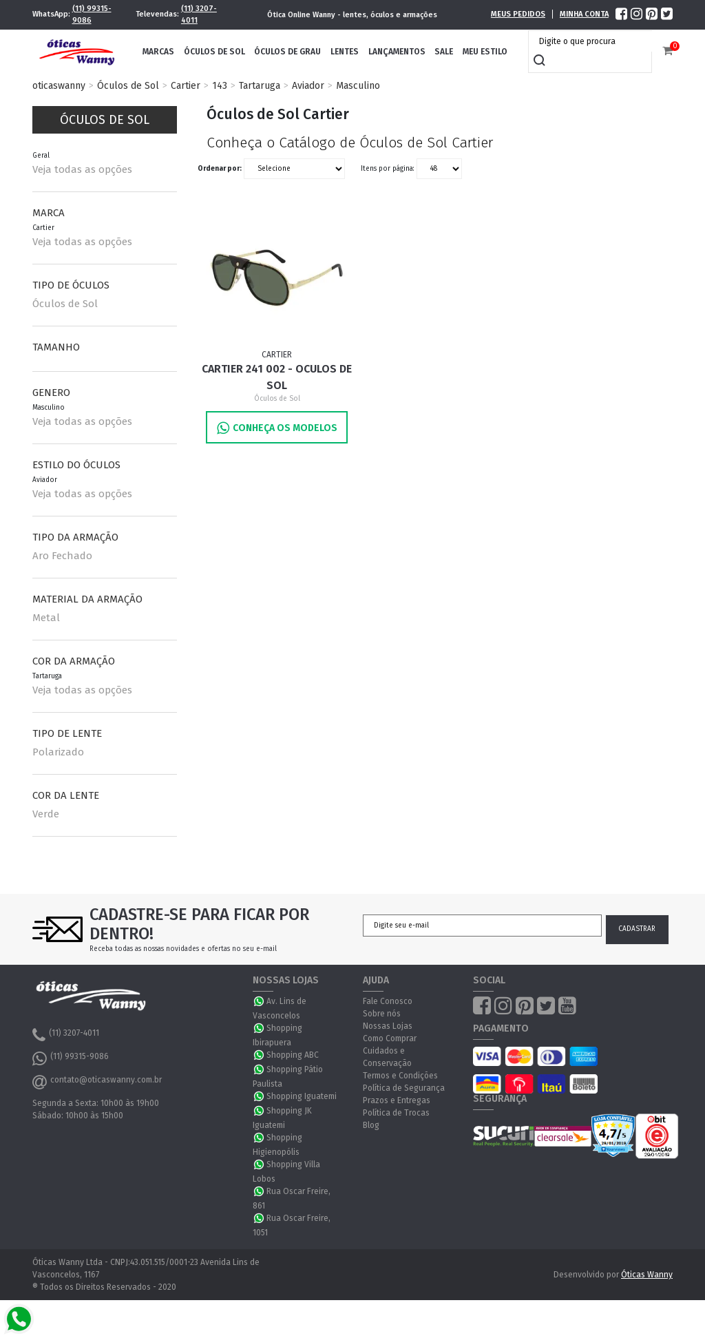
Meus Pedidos (518, 14)
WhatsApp (259, 1001)
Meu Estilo (485, 51)
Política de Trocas (396, 1113)
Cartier (185, 86)
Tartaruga (259, 86)
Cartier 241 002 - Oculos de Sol (277, 377)
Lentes (344, 51)
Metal (46, 617)
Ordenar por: (220, 168)
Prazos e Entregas (396, 1100)
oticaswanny (58, 86)
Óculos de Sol (214, 51)
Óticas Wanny (647, 1274)
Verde (45, 814)
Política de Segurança (404, 1088)
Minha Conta (584, 14)
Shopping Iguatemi (301, 1096)
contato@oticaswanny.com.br (97, 1082)
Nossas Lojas (387, 1026)
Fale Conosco (387, 1001)
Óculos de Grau (287, 51)
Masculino (358, 86)
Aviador (308, 86)
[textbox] (593, 41)
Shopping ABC (292, 1055)
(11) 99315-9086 (92, 14)
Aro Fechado (62, 556)
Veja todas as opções (82, 169)
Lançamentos (396, 51)
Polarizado (58, 752)
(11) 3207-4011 (199, 14)
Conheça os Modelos (277, 428)
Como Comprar (390, 1038)
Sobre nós (382, 1013)
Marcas (158, 51)
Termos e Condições (400, 1075)
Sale (443, 51)
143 (219, 86)
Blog (371, 1125)
